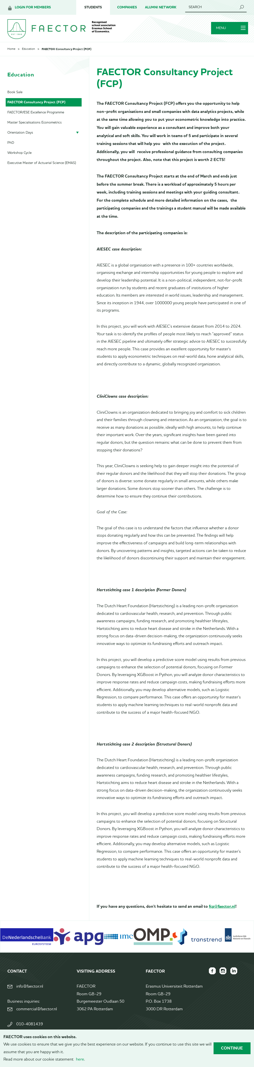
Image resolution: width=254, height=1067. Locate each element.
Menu (229, 30)
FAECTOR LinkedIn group (233, 974)
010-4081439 (29, 1028)
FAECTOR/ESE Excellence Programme (35, 115)
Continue (232, 1048)
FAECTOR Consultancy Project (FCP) (66, 52)
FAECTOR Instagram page (221, 974)
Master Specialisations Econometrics (34, 125)
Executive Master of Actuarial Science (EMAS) (41, 166)
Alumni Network (160, 7)
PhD (10, 146)
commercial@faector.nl (36, 1013)
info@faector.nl (29, 990)
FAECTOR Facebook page (209, 974)
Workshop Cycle (19, 156)
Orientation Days (20, 136)
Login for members (33, 7)
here (80, 1059)
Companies (127, 7)
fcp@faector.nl (222, 909)
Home (11, 52)
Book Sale (14, 95)
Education (28, 52)
